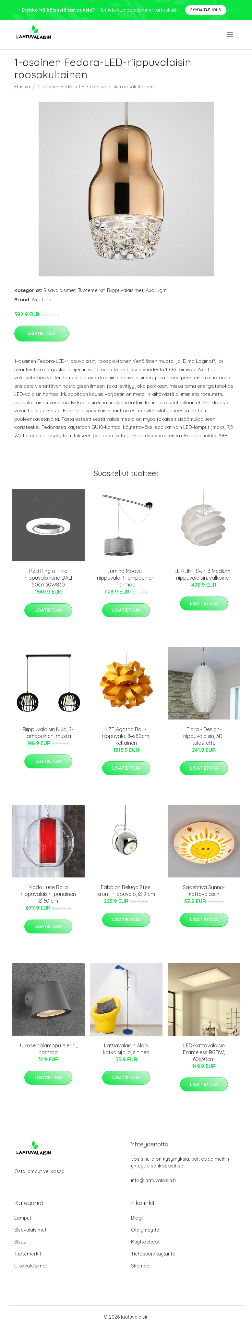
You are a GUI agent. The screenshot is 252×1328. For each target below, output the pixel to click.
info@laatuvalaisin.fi (153, 1180)
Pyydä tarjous (205, 9)
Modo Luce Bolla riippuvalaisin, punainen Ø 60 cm (48, 894)
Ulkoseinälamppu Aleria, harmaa (48, 1048)
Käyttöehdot (145, 1242)
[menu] (230, 34)
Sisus (20, 1242)
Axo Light (156, 290)
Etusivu (22, 87)
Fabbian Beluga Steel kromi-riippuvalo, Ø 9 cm (126, 890)
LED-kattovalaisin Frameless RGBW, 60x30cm (204, 1052)
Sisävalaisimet (59, 290)
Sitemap (140, 1266)
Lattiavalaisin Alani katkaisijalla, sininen (126, 1048)
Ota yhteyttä (145, 1230)
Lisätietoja (41, 333)
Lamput (22, 1218)
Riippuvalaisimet (125, 290)
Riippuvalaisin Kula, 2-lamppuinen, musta (48, 732)
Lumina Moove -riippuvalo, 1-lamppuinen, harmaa (126, 578)
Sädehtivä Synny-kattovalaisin (204, 890)
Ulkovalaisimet (30, 1266)
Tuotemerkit (91, 290)
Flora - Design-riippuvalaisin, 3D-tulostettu (203, 736)
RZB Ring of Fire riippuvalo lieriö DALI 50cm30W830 (48, 578)
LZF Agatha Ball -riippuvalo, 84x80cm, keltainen (126, 736)
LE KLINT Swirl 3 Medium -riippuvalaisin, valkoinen (204, 574)
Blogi (137, 1218)
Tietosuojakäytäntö (153, 1254)
